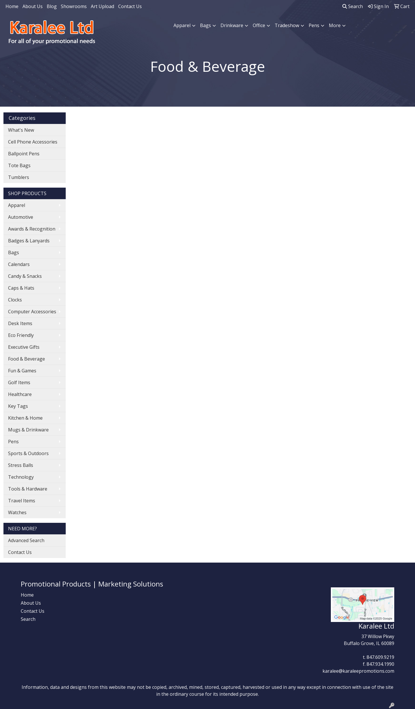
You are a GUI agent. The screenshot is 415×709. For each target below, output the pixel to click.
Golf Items (19, 382)
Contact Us (130, 6)
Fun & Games (22, 370)
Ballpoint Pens (23, 153)
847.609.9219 (380, 657)
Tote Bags (19, 165)
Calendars (19, 264)
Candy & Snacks (25, 276)
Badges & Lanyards (29, 240)
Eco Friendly (21, 335)
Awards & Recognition (31, 229)
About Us (32, 6)
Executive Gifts (23, 347)
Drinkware (231, 25)
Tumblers (18, 177)
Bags (205, 25)
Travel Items (21, 500)
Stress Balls (20, 465)
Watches (17, 512)
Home (11, 6)
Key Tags (18, 406)
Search (352, 6)
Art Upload (102, 6)
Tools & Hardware (27, 489)
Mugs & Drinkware (28, 430)
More (335, 25)
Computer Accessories (32, 311)
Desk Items (20, 323)
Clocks (15, 300)
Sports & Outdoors (28, 453)
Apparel (181, 25)
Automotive (20, 217)
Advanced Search (26, 540)
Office (259, 25)
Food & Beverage (26, 359)
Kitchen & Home (25, 418)
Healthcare (20, 394)
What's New (21, 130)
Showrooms (74, 6)
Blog (52, 6)
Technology (21, 477)
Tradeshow (287, 25)
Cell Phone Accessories (32, 142)
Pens (314, 25)
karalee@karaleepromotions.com (358, 671)
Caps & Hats (21, 288)
